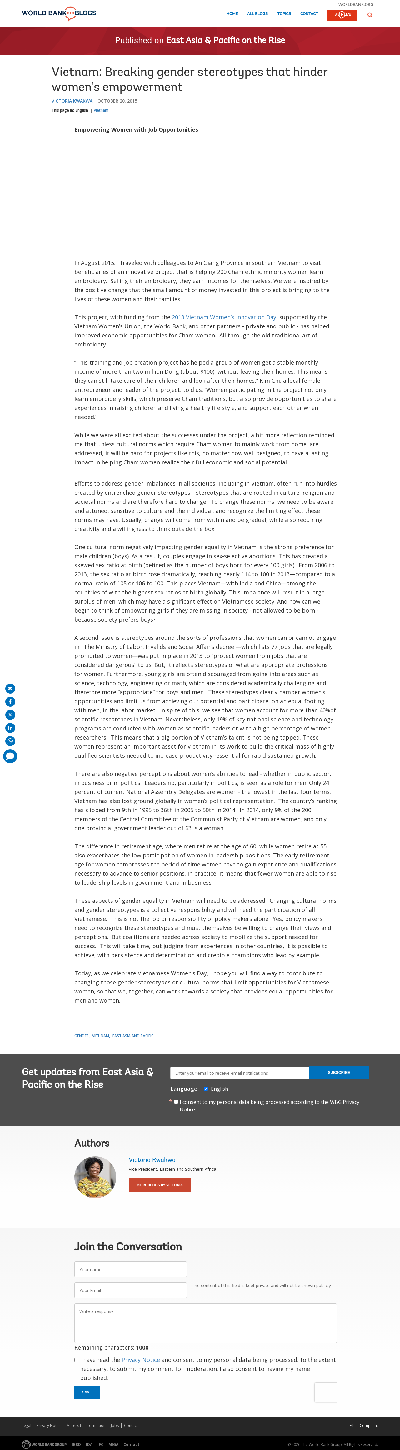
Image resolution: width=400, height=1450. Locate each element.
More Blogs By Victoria (160, 1185)
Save (87, 1392)
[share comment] (10, 756)
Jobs (115, 1425)
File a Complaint (364, 1425)
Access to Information (86, 1425)
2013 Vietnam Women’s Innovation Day (224, 317)
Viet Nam (100, 1035)
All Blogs (257, 14)
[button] (370, 15)
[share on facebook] (10, 702)
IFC (100, 1444)
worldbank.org (355, 4)
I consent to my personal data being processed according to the (269, 1106)
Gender (81, 1035)
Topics (284, 14)
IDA (89, 1444)
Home (232, 14)
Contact (309, 14)
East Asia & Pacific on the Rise (225, 41)
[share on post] (10, 715)
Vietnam (101, 110)
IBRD (76, 1444)
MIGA (113, 1444)
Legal (26, 1425)
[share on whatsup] (10, 741)
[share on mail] (10, 689)
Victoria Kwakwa (72, 101)
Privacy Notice (141, 1359)
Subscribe (339, 1072)
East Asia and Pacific (132, 1035)
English (82, 110)
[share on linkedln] (10, 728)
